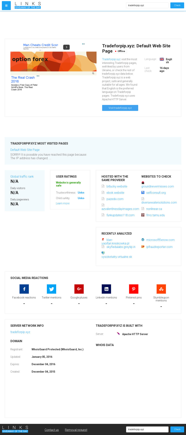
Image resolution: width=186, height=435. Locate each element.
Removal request (76, 430)
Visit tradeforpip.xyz (120, 107)
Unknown (83, 192)
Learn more (62, 203)
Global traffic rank (22, 176)
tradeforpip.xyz (20, 332)
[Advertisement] (69, 25)
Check (177, 5)
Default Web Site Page (25, 150)
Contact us (52, 430)
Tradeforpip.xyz (111, 59)
